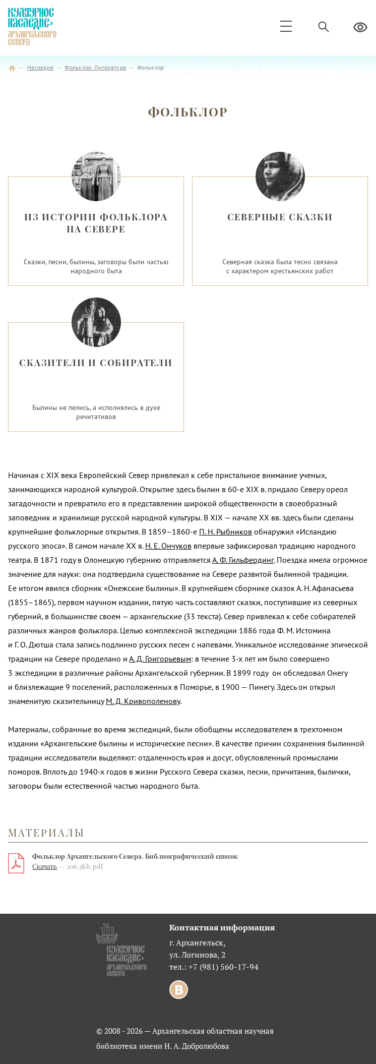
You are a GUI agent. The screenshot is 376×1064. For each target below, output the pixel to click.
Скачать (44, 866)
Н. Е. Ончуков (168, 546)
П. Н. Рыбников (225, 531)
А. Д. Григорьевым (160, 659)
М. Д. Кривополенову (143, 701)
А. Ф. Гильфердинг (243, 560)
